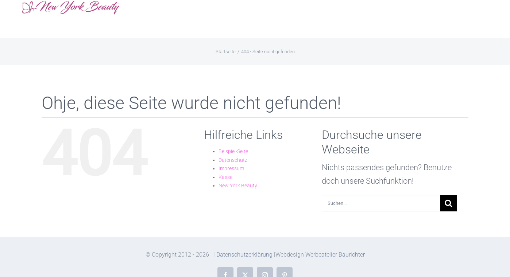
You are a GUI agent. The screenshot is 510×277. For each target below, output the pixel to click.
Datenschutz (233, 160)
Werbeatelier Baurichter (335, 254)
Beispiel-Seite (233, 151)
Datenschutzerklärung (244, 254)
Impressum (231, 168)
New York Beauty (238, 185)
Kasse (225, 177)
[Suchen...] (381, 203)
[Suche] (448, 203)
